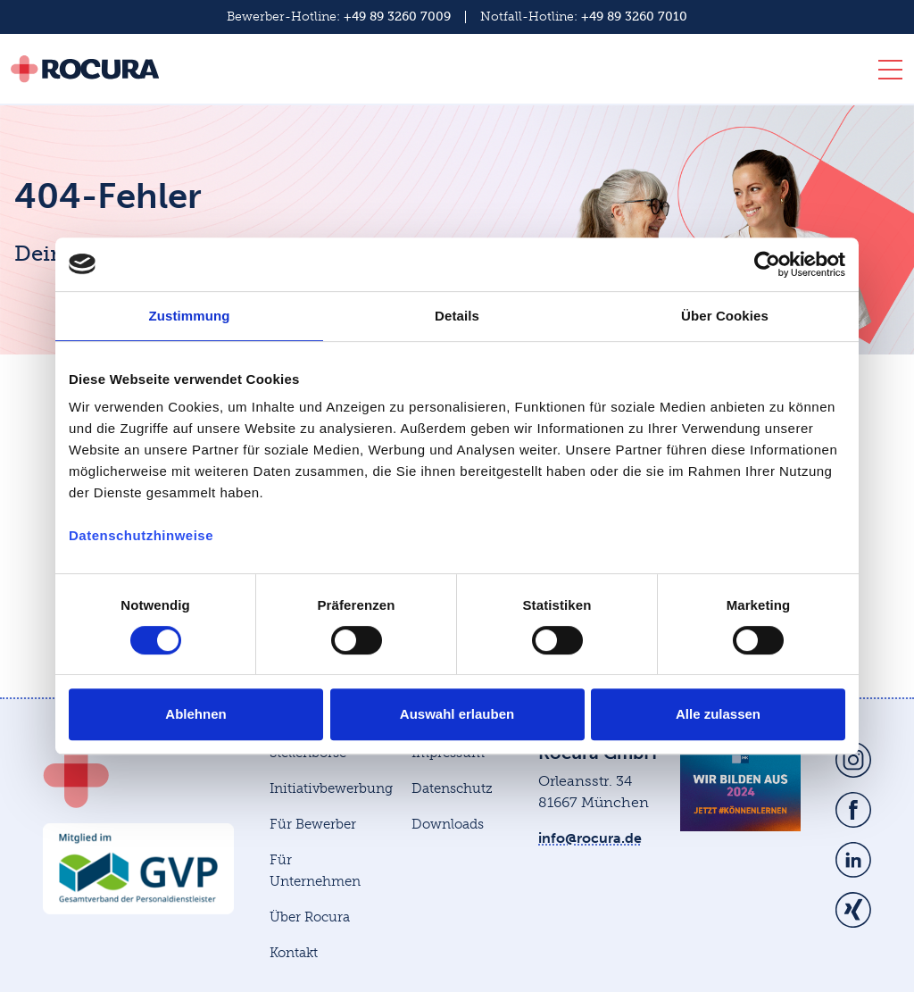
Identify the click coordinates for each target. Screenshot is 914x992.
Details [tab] (457, 315)
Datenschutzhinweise (141, 535)
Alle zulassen (718, 713)
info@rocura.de (590, 837)
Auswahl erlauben (457, 713)
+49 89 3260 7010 (634, 16)
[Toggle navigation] (885, 73)
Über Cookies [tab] (725, 315)
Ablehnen (195, 713)
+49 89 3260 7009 (397, 16)
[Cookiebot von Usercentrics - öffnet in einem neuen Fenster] (767, 264)
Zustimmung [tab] (189, 315)
